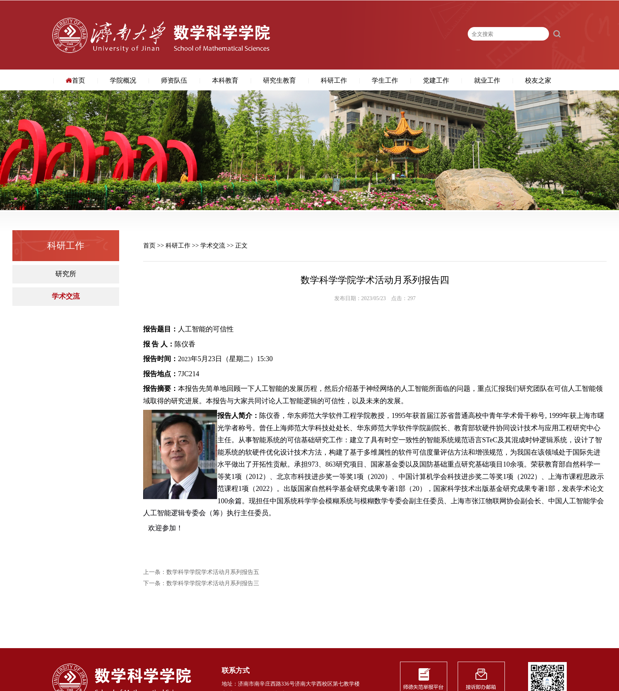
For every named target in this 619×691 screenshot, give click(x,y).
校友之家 (538, 80)
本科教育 (225, 80)
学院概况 (123, 80)
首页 (75, 80)
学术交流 (66, 296)
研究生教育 (279, 80)
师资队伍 (174, 80)
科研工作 (334, 80)
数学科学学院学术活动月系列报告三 (212, 583)
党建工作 (436, 80)
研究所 (65, 274)
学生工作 (385, 80)
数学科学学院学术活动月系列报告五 (212, 572)
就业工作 (487, 80)
